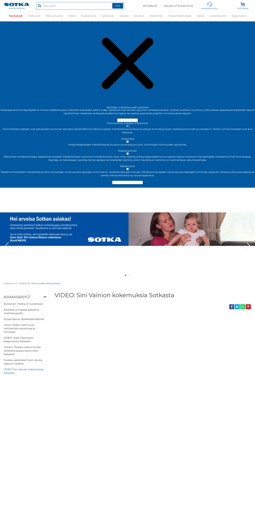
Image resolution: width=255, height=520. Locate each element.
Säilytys (124, 16)
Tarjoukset (16, 16)
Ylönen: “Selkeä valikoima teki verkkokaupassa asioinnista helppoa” (22, 351)
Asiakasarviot (10, 283)
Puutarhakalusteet (179, 16)
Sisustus (139, 16)
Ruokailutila (88, 16)
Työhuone (108, 16)
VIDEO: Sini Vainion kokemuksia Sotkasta (39, 283)
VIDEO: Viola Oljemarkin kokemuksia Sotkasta (19, 339)
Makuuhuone (54, 16)
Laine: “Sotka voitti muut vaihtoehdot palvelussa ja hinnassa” (19, 328)
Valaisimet (156, 16)
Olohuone (34, 16)
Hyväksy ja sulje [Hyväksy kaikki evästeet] (127, 120)
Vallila (200, 16)
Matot (72, 16)
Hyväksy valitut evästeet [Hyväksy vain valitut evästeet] (127, 182)
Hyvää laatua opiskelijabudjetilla (24, 319)
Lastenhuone (218, 16)
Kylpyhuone (239, 16)
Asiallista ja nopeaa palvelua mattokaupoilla (21, 311)
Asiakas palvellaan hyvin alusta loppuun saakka (23, 361)
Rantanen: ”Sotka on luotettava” (24, 303)
